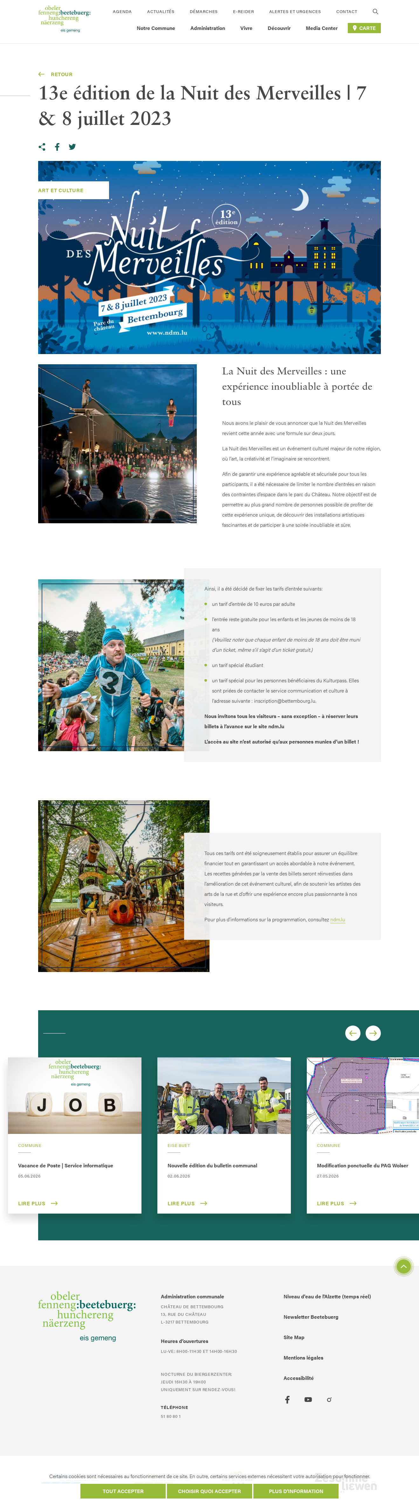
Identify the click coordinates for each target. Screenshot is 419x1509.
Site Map (294, 1337)
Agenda (122, 11)
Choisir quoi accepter (209, 1491)
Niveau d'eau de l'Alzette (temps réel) (327, 1296)
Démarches (204, 11)
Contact (346, 11)
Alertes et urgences (295, 11)
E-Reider (243, 11)
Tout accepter (123, 1491)
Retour (55, 74)
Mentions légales (303, 1357)
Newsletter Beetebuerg (311, 1316)
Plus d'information (296, 1491)
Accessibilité (299, 1378)
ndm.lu (337, 919)
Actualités (161, 11)
